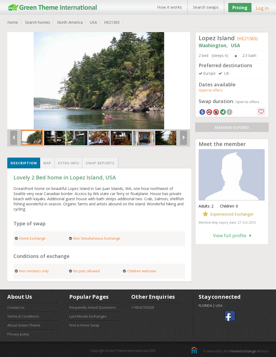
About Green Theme (23, 325)
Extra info (68, 163)
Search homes (37, 22)
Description (24, 163)
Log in (262, 8)
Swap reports (100, 163)
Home (12, 22)
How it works (169, 7)
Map (47, 163)
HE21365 (112, 22)
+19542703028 (142, 307)
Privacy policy (18, 334)
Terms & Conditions (23, 316)
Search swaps (206, 7)
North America (70, 22)
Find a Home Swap (84, 325)
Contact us (16, 307)
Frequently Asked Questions (92, 307)
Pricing (239, 8)
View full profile (232, 235)
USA (93, 22)
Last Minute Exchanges (88, 316)
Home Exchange (243, 351)
